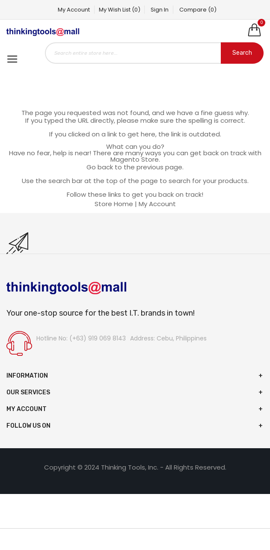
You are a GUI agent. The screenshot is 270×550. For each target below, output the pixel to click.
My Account (74, 10)
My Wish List (119, 10)
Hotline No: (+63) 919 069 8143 (81, 338)
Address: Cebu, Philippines (168, 338)
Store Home (114, 203)
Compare (198, 10)
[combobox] (154, 53)
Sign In (160, 10)
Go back (99, 167)
